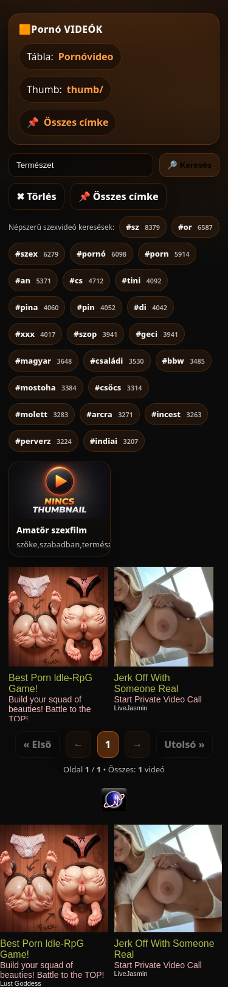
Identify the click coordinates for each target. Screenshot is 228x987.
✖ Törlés (36, 196)
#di (150, 307)
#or (195, 226)
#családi (116, 360)
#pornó (101, 253)
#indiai (114, 440)
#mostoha (46, 387)
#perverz (43, 440)
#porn (167, 253)
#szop (95, 333)
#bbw (183, 360)
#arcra (109, 414)
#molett (41, 414)
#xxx (35, 333)
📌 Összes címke (118, 196)
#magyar (43, 360)
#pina (36, 307)
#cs (86, 280)
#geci (157, 333)
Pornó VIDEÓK (66, 29)
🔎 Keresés (189, 165)
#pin (96, 307)
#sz (143, 226)
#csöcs (118, 387)
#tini (141, 280)
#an (33, 280)
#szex (36, 253)
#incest (176, 414)
